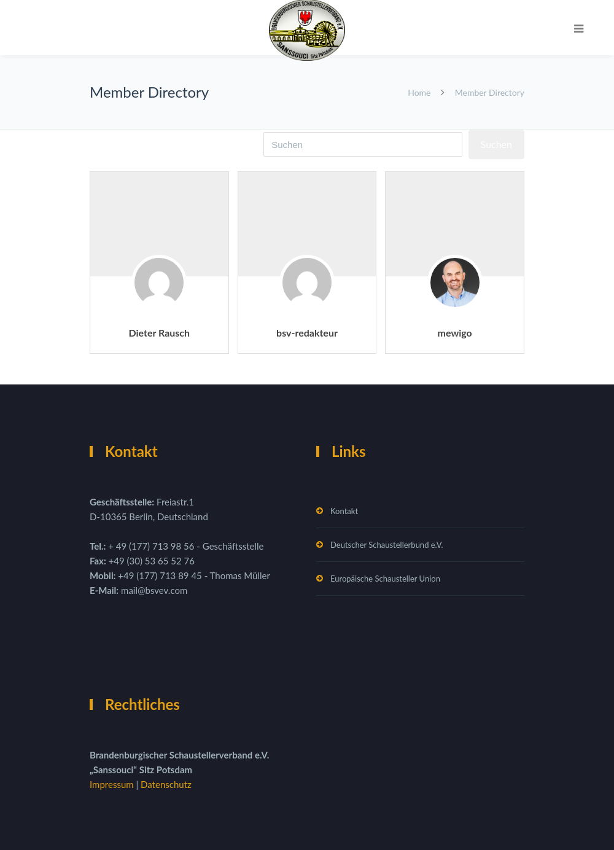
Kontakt (344, 511)
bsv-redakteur (307, 332)
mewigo (455, 332)
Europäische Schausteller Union (385, 578)
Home (419, 92)
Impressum (113, 784)
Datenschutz (166, 784)
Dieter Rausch (159, 332)
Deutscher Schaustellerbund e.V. (386, 545)
